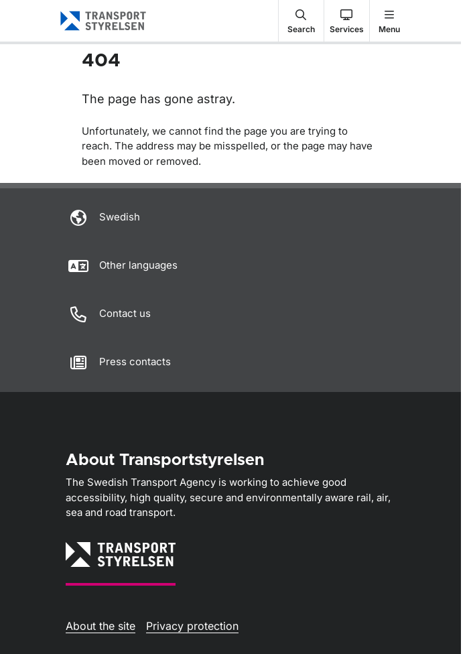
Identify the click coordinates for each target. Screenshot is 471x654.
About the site (100, 626)
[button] (301, 21)
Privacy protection (192, 626)
